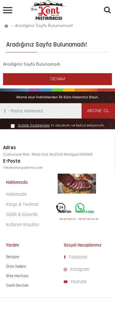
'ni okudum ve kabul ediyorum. (58, 125)
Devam (57, 79)
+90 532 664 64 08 (69, 219)
